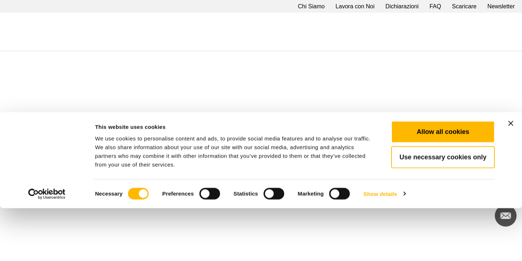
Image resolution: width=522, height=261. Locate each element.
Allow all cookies (443, 184)
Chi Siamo (311, 6)
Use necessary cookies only (442, 210)
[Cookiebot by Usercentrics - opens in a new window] (47, 246)
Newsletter (501, 6)
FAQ (435, 6)
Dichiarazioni (402, 6)
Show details (380, 247)
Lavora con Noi (355, 6)
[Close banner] (510, 176)
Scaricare (464, 6)
